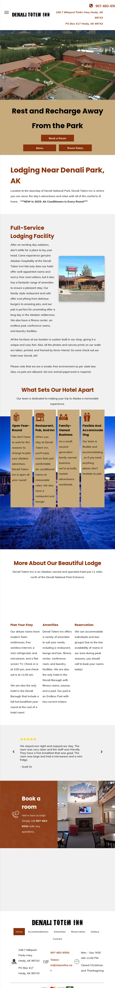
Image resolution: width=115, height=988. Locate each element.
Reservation (84, 625)
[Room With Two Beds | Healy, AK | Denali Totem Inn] (25, 602)
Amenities (50, 625)
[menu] (6, 12)
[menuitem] (19, 931)
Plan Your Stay (21, 625)
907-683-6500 (59, 952)
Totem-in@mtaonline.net (61, 965)
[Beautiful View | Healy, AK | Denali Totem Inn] (90, 602)
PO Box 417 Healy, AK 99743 (84, 23)
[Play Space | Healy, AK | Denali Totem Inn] (57, 602)
